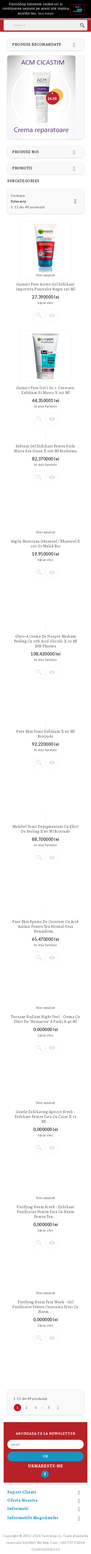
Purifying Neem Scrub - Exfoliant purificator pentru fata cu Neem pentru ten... (45, 1211)
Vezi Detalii (46, 13)
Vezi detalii (39, 315)
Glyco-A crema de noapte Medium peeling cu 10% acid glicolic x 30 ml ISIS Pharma (45, 641)
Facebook (45, 1474)
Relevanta (45, 201)
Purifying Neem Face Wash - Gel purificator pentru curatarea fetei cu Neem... (45, 1306)
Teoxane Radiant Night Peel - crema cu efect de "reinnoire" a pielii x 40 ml (45, 1019)
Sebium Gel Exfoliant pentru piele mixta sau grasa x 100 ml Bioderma (45, 449)
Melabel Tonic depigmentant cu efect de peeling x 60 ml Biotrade (45, 829)
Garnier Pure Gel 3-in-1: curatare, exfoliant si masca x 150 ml (45, 390)
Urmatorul (58, 1407)
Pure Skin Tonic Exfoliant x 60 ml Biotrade (45, 734)
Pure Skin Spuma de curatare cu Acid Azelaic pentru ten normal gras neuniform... (45, 926)
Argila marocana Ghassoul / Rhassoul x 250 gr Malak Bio (45, 544)
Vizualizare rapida (52, 315)
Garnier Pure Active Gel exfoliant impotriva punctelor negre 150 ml (45, 287)
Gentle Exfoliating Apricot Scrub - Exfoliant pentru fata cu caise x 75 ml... (45, 1116)
